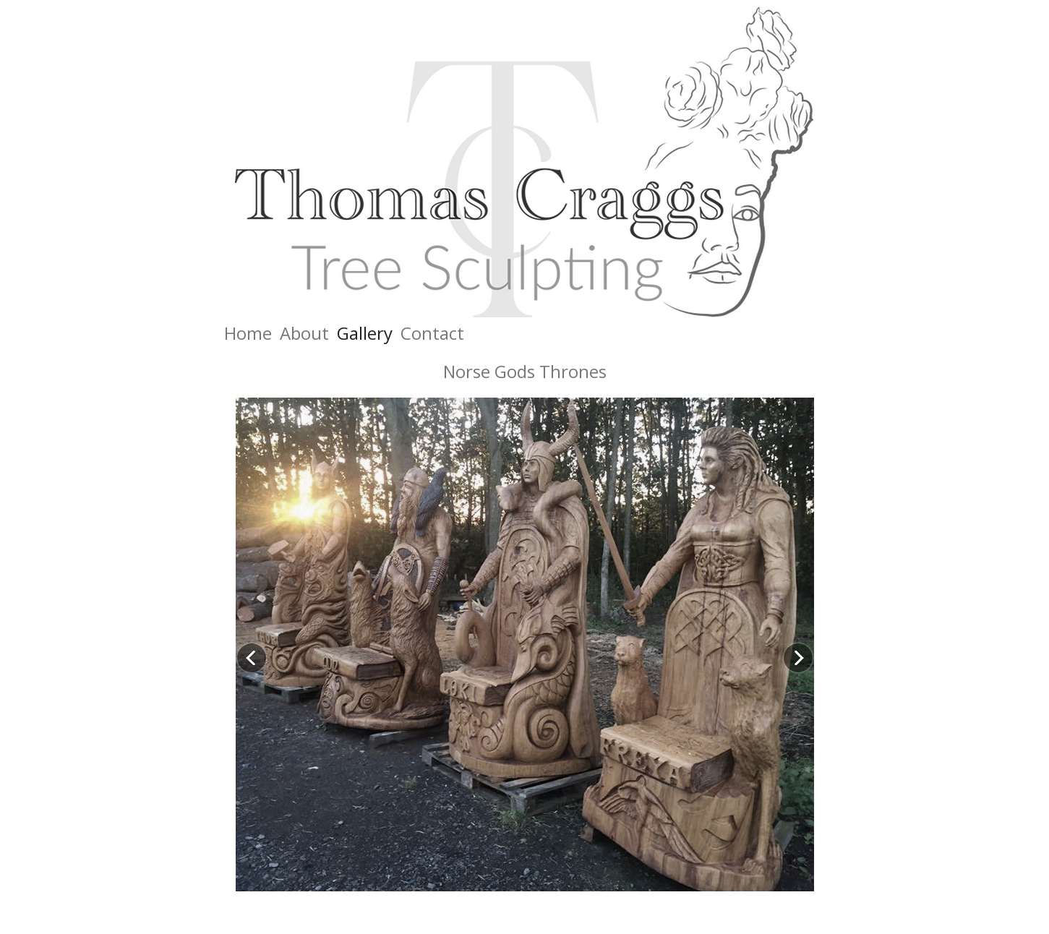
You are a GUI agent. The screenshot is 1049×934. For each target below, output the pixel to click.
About (304, 333)
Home (248, 333)
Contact (432, 333)
